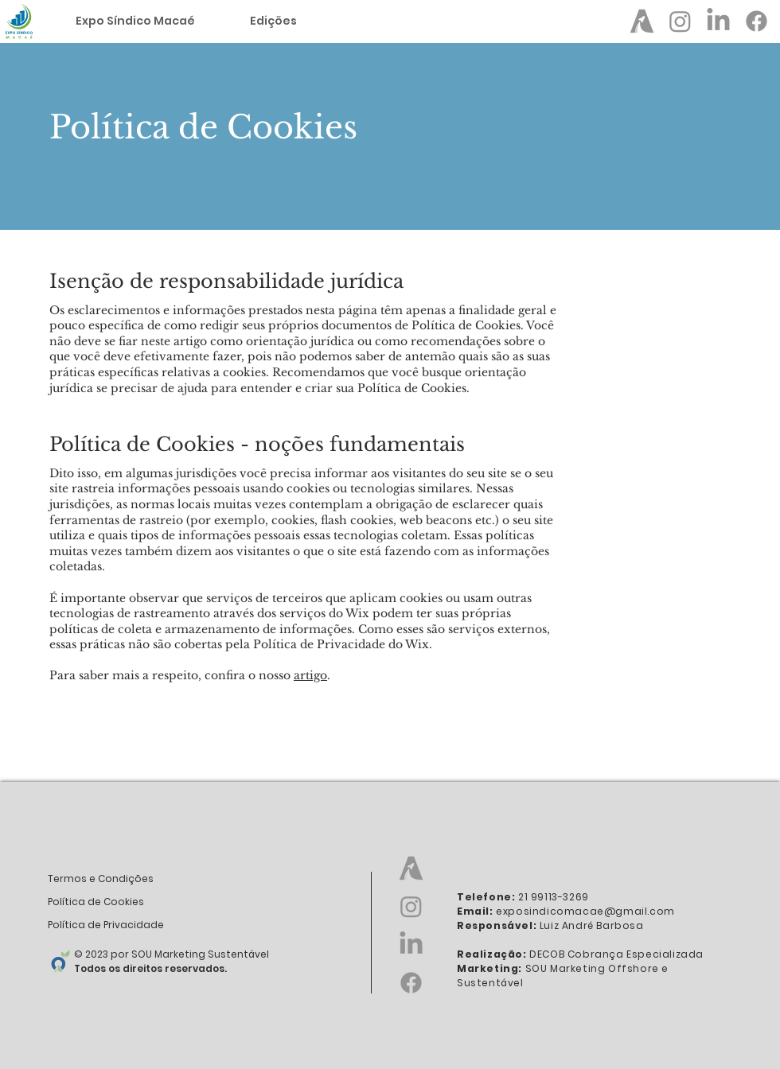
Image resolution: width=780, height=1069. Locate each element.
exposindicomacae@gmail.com (585, 911)
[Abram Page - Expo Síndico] (642, 21)
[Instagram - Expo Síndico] (680, 21)
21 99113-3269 (553, 897)
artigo (310, 675)
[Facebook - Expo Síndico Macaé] (756, 21)
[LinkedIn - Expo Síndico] (718, 21)
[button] (273, 21)
